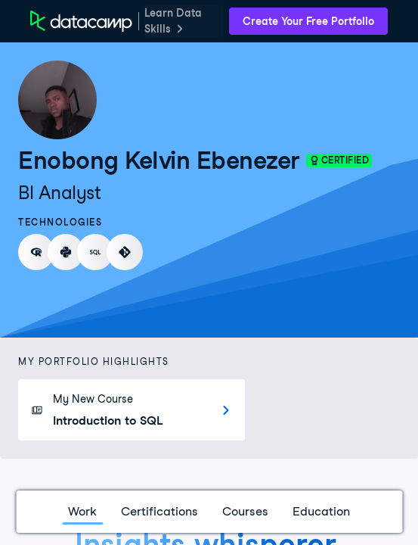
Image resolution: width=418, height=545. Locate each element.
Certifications (159, 511)
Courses (245, 511)
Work (82, 511)
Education (321, 511)
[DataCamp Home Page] (81, 21)
